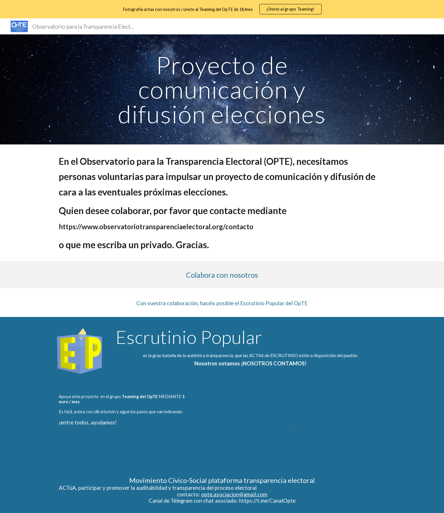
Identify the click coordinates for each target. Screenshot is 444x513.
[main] (222, 89)
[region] (222, 9)
